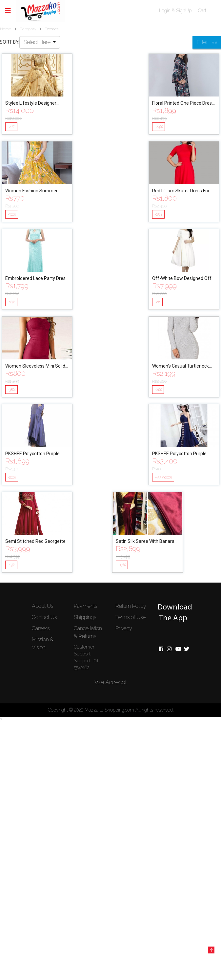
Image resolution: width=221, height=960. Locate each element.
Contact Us (44, 617)
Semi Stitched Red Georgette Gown (35, 542)
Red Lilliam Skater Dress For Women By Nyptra (181, 191)
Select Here (38, 42)
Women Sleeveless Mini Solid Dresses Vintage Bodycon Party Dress (35, 366)
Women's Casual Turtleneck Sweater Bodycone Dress (180, 366)
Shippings (85, 617)
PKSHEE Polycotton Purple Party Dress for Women (32, 454)
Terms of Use (130, 617)
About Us (42, 606)
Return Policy (130, 606)
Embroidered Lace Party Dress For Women (36, 279)
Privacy (123, 628)
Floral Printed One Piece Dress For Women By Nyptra (183, 103)
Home (5, 29)
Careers (41, 628)
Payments (85, 606)
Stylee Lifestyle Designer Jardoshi (30, 103)
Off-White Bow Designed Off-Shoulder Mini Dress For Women (182, 279)
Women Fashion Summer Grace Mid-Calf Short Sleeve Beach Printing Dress (34, 191)
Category (28, 29)
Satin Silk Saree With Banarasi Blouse (147, 542)
